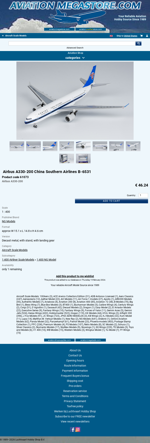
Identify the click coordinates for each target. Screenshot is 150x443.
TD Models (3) (120, 327)
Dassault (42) (54, 307)
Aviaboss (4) (51, 301)
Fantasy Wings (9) (74, 310)
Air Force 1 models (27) (90, 299)
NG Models (8, 221)
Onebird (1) (104, 318)
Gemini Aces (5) (115, 310)
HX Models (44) (93, 313)
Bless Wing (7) (32, 304)
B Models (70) (121, 301)
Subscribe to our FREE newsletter (75, 416)
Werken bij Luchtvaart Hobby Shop (75, 411)
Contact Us (75, 355)
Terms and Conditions (75, 396)
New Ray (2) (72, 318)
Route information (75, 365)
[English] (111, 36)
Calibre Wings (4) (108, 304)
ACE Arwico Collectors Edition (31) (71, 296)
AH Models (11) (69, 299)
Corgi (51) (25, 307)
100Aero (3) (46, 296)
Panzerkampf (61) (59, 321)
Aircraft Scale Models (15, 250)
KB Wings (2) (95, 316)
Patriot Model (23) (79, 321)
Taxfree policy (75, 406)
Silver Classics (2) (25, 327)
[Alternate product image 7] (116, 151)
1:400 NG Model (46, 259)
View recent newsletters (75, 421)
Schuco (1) (123, 324)
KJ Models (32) (111, 316)
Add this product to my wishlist (75, 276)
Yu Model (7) (112, 330)
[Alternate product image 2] (33, 151)
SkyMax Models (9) (70, 327)
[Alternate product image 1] (17, 151)
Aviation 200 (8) (67, 301)
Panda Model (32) (39, 321)
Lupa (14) (27, 318)
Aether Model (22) (50, 299)
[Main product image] (75, 139)
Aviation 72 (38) (104, 301)
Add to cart (111, 201)
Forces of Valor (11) (95, 310)
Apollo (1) (109, 299)
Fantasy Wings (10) (53, 310)
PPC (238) (36, 324)
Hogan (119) (77, 313)
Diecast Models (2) (72, 307)
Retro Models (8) (92, 324)
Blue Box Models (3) (51, 304)
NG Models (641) (88, 318)
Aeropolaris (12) (31, 299)
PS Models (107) (74, 324)
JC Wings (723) (51, 316)
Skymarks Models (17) (47, 327)
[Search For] (72, 43)
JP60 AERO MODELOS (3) (73, 316)
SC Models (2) (109, 324)
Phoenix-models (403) (101, 321)
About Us (75, 350)
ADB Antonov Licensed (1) (104, 296)
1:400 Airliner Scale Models (18, 259)
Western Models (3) (74, 330)
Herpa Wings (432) (38, 313)
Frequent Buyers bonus (75, 375)
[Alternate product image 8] (133, 151)
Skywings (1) (88, 327)
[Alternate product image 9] (66, 163)
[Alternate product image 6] (100, 151)
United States (130, 36)
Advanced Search (75, 48)
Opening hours (75, 360)
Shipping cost (75, 380)
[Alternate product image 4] (66, 151)
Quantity (131, 195)
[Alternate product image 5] (83, 151)
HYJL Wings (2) (111, 313)
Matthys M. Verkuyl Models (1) (49, 318)
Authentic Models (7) (33, 301)
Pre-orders (75, 385)
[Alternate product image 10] (83, 163)
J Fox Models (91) (32, 316)
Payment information (75, 370)
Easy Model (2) (103, 307)
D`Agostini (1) (39, 307)
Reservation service (75, 391)
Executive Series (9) (32, 310)
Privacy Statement (75, 401)
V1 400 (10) (39, 330)
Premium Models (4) (54, 324)
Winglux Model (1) (95, 330)
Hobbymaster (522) (59, 313)
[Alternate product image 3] (50, 151)
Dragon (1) (89, 307)
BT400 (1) (68, 304)
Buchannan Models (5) (86, 304)
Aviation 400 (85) (86, 301)
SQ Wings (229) (104, 327)
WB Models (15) (55, 330)
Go (138, 43)
